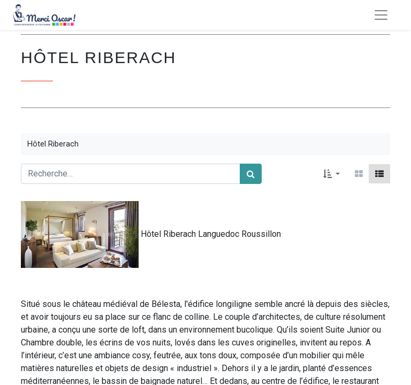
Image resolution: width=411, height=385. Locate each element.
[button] (331, 173)
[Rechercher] (251, 174)
